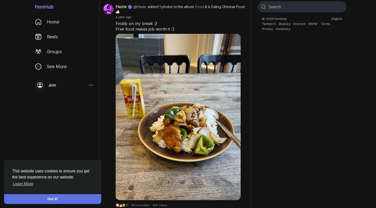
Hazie (121, 6)
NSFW (313, 24)
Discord (299, 24)
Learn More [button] (23, 184)
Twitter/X (269, 24)
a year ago (124, 17)
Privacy (267, 29)
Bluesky (285, 24)
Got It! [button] (53, 199)
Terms (325, 24)
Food (199, 7)
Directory (283, 29)
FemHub (44, 7)
